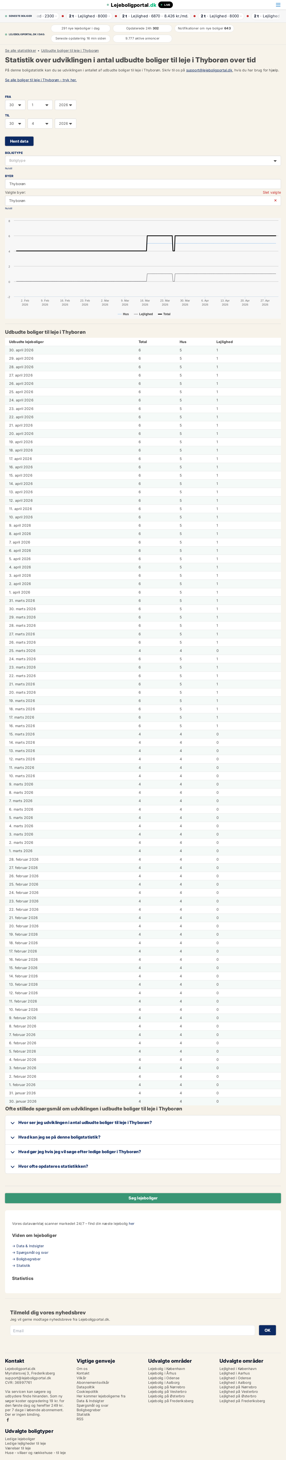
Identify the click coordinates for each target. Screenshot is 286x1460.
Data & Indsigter (90, 1401)
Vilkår (81, 1378)
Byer (9, 176)
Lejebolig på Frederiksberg (171, 1401)
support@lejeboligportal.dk (209, 70)
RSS (80, 1419)
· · (49, 16)
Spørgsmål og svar (92, 1405)
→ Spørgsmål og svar (30, 1252)
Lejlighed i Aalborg (235, 1382)
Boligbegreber (89, 1410)
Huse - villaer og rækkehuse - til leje (35, 1452)
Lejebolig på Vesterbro (167, 1391)
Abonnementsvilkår (93, 1382)
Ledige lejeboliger (20, 1439)
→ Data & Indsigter (28, 1246)
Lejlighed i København (238, 1368)
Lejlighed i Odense (235, 1378)
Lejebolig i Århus (162, 1373)
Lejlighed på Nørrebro (238, 1387)
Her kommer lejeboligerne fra (101, 1396)
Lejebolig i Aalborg (164, 1382)
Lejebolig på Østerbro (166, 1396)
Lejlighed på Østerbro (237, 1396)
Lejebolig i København (166, 1368)
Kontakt (83, 1373)
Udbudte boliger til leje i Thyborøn (70, 51)
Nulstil (8, 168)
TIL (7, 115)
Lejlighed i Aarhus (234, 1373)
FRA (8, 97)
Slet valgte (272, 192)
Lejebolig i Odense (164, 1378)
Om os (82, 1368)
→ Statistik (21, 1265)
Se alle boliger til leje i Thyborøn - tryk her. (41, 80)
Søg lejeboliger (143, 1197)
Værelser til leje (18, 1448)
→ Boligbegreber (26, 1259)
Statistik (83, 1414)
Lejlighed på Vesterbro (238, 1391)
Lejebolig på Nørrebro (166, 1387)
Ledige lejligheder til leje (25, 1443)
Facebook (8, 1420)
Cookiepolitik (88, 1391)
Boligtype (14, 153)
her (131, 1223)
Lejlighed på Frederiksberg (242, 1401)
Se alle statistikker (20, 51)
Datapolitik (86, 1387)
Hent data (19, 141)
